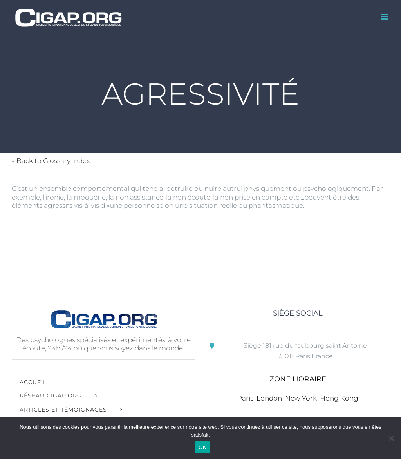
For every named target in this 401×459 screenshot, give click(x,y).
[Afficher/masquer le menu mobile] (385, 17)
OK (202, 447)
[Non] (391, 438)
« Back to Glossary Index (51, 161)
